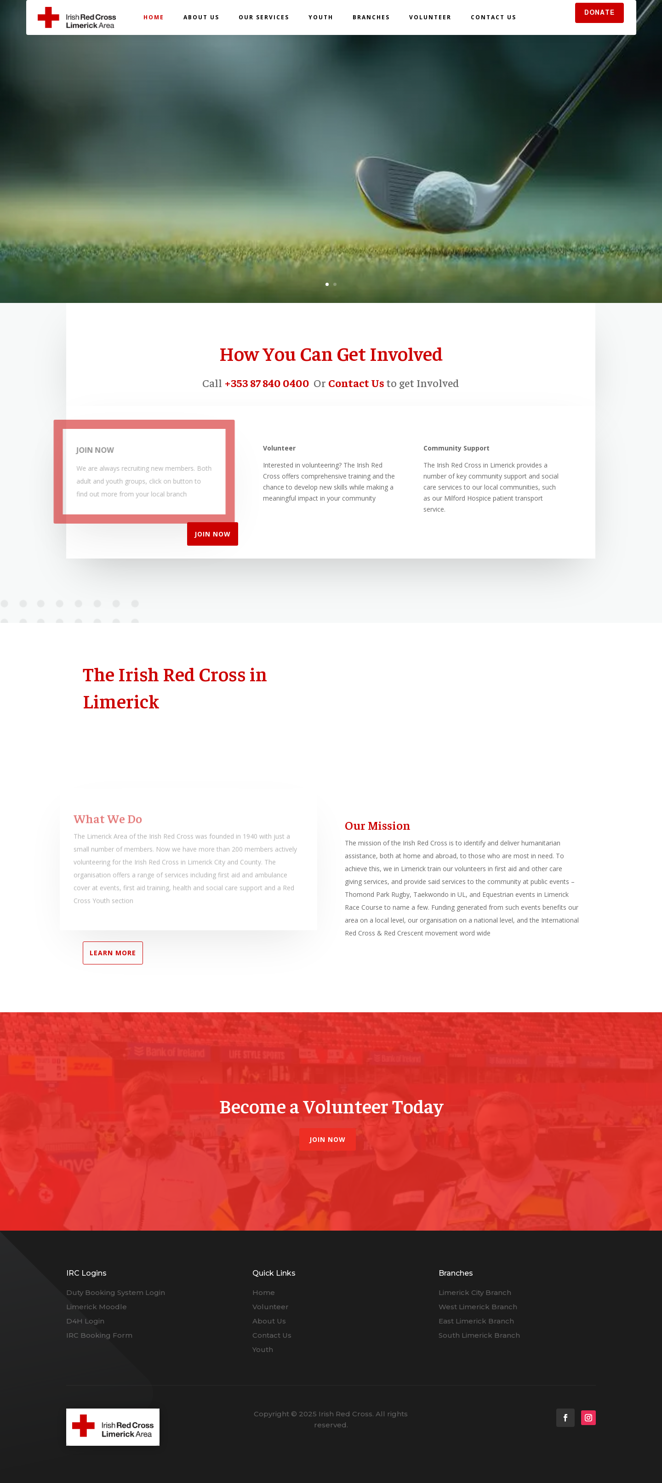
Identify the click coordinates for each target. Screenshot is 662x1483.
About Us (201, 17)
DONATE (599, 12)
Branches (371, 17)
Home (153, 17)
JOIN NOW (212, 534)
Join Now (327, 1139)
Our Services (264, 17)
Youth (320, 17)
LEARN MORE (113, 952)
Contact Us (493, 17)
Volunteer (430, 17)
